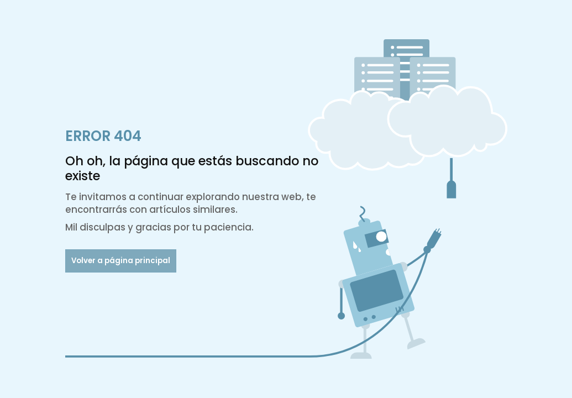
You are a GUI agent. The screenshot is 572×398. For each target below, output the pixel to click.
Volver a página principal (120, 260)
